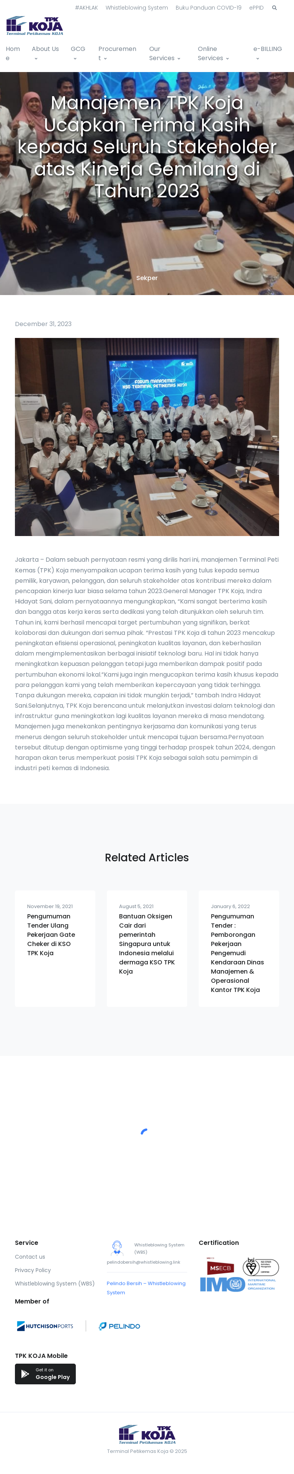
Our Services (162, 53)
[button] (274, 8)
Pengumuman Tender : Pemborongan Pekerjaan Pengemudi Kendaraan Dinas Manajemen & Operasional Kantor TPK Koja (237, 953)
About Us (45, 48)
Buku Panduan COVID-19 (209, 7)
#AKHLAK (86, 7)
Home (13, 53)
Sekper (147, 278)
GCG (78, 48)
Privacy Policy (33, 1270)
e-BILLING (267, 48)
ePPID (256, 7)
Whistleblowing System (137, 7)
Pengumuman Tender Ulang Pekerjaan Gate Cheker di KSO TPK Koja (51, 935)
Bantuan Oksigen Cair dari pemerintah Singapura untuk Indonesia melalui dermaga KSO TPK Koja (147, 944)
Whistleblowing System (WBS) (55, 1283)
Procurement (117, 53)
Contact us (30, 1257)
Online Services (210, 53)
